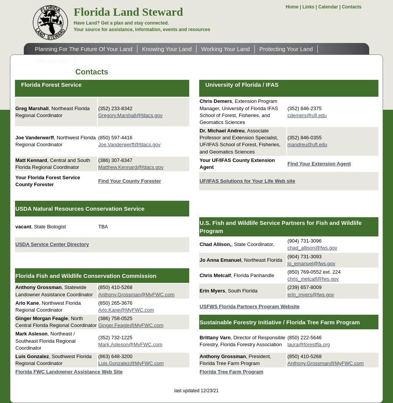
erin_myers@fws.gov (310, 294)
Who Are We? (52, 61)
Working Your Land (225, 49)
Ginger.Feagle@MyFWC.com (130, 325)
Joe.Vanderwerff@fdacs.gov (129, 144)
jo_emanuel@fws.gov (311, 263)
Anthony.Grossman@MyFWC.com (136, 294)
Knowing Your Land (167, 49)
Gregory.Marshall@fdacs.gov (130, 115)
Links (308, 7)
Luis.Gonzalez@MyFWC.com (131, 363)
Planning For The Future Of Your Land (83, 49)
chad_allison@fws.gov (312, 248)
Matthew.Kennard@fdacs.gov (130, 167)
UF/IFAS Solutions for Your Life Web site (247, 181)
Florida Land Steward (128, 11)
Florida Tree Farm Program (231, 372)
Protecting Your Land (286, 49)
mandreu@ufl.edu (307, 144)
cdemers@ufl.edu (307, 115)
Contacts (352, 7)
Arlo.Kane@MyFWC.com (126, 310)
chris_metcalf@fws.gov (313, 279)
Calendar (328, 7)
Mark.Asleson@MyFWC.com (130, 344)
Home (292, 7)
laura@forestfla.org (308, 344)
